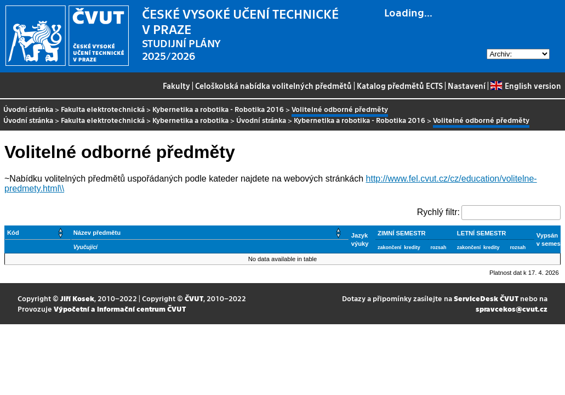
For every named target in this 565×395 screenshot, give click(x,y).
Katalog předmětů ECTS (400, 86)
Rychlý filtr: (438, 212)
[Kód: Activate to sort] (38, 233)
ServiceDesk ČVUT (486, 298)
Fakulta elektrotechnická (103, 109)
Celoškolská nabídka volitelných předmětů (273, 86)
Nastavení (467, 86)
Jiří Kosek (77, 298)
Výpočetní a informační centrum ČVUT (120, 308)
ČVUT (194, 298)
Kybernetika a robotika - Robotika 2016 (218, 109)
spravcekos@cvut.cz (511, 308)
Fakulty (176, 86)
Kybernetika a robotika (190, 120)
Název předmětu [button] (97, 232)
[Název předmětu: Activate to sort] (210, 233)
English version (525, 86)
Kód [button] (13, 232)
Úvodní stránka (28, 109)
